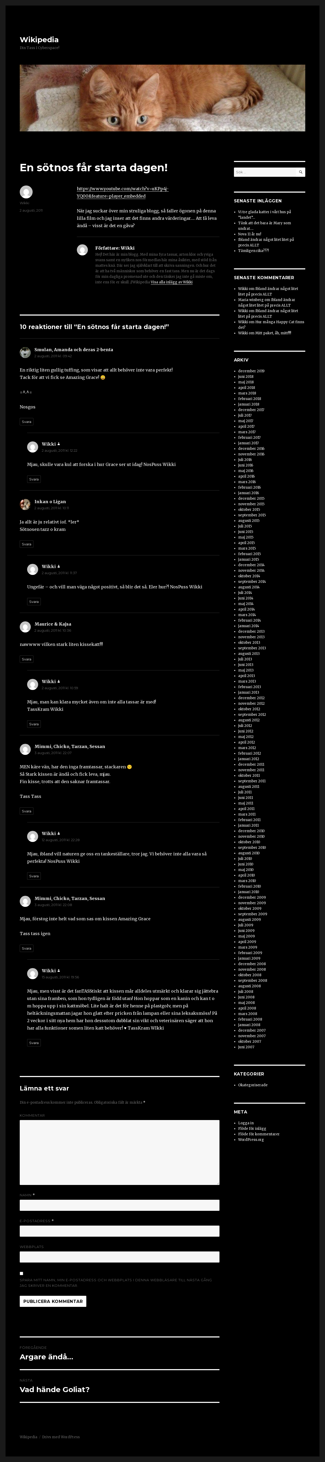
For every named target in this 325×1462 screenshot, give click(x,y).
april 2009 (247, 942)
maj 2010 (246, 870)
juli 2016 (245, 460)
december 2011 (251, 764)
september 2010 (252, 847)
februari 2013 (249, 687)
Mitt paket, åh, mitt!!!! (273, 333)
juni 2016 (245, 465)
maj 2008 (246, 1003)
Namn (27, 1195)
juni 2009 (246, 930)
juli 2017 (245, 415)
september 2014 (252, 581)
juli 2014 (245, 592)
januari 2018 (248, 404)
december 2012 (251, 698)
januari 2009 (249, 958)
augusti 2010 (249, 853)
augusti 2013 (249, 653)
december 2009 (252, 897)
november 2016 (251, 454)
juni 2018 (245, 376)
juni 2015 (245, 532)
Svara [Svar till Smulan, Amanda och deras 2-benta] (26, 422)
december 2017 (251, 410)
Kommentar (32, 1115)
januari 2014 (248, 626)
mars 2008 (247, 1014)
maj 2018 (246, 382)
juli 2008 (245, 991)
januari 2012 (248, 759)
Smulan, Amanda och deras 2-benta (73, 349)
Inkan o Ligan (50, 501)
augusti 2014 (249, 587)
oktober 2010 (249, 842)
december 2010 (251, 831)
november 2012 (251, 703)
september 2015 (252, 515)
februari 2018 (249, 399)
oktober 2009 (249, 908)
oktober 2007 (249, 1041)
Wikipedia (39, 39)
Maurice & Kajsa (52, 624)
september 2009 (252, 914)
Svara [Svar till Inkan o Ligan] (26, 544)
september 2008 (252, 980)
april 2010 (246, 875)
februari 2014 (249, 620)
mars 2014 (247, 615)
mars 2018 (247, 393)
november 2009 (252, 903)
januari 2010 (248, 892)
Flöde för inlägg (252, 1128)
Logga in (246, 1123)
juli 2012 (245, 725)
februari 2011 (249, 820)
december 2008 (252, 964)
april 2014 (246, 609)
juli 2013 (245, 659)
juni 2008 (246, 997)
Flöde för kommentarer (259, 1134)
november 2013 (251, 637)
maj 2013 (246, 670)
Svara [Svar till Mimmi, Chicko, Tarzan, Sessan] (26, 811)
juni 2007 (246, 1047)
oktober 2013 (249, 642)
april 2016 (246, 476)
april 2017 (246, 426)
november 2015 (251, 504)
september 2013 (252, 648)
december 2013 (251, 631)
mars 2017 (247, 432)
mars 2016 (247, 482)
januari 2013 (248, 692)
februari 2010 (249, 886)
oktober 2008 (249, 975)
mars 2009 (247, 947)
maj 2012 (246, 737)
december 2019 (251, 371)
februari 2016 (249, 487)
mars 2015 (247, 548)
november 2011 (251, 770)
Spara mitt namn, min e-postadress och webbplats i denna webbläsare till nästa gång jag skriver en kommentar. (116, 1283)
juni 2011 (245, 798)
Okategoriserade (253, 1085)
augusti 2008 (249, 986)
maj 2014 (246, 604)
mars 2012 (247, 748)
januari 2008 (249, 1025)
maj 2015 (245, 537)
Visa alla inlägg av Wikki (172, 282)
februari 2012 (249, 753)
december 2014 (251, 565)
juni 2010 (245, 864)
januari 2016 (248, 493)
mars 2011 (247, 814)
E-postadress (37, 1221)
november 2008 (252, 969)
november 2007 (252, 1036)
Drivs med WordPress (61, 1437)
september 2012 (252, 714)
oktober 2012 (249, 709)
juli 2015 (245, 526)
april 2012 (246, 742)
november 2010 (251, 836)
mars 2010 (247, 881)
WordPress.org (251, 1139)
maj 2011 (245, 803)
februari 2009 (250, 953)
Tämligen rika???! (253, 251)
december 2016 (251, 448)
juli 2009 (245, 925)
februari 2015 (249, 554)
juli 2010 (245, 858)
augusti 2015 (248, 520)
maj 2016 (245, 471)
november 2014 (251, 570)
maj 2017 (245, 421)
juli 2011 (245, 792)
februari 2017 (249, 437)
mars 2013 (247, 681)
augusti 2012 (249, 720)
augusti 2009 (249, 919)
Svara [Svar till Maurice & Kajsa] (26, 659)
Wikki (24, 203)
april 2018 (246, 387)
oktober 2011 (249, 775)
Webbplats (32, 1247)
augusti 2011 (248, 786)
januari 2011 (248, 825)
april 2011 (246, 809)
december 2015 (251, 498)
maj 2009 (246, 936)
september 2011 (252, 781)
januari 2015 (248, 559)
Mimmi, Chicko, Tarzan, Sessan (69, 746)
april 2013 (246, 676)
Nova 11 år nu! (249, 234)
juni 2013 (245, 665)
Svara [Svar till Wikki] (34, 479)
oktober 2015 (249, 509)
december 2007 (252, 1030)
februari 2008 (250, 1019)
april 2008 (247, 1008)
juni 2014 (245, 598)
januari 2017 (248, 443)
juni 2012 (245, 731)
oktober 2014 (249, 576)
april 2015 (246, 543)
